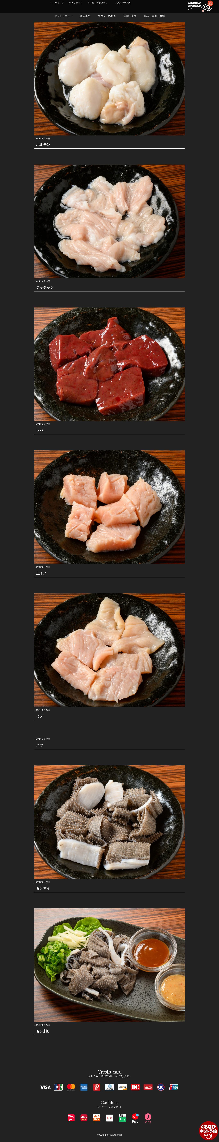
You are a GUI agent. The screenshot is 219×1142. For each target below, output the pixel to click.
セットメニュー (63, 16)
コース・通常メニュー (98, 3)
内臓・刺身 (130, 16)
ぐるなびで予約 (123, 3)
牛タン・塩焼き (107, 16)
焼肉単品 (85, 16)
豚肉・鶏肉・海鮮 (154, 16)
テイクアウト (75, 3)
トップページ (57, 3)
